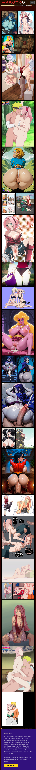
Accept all (10, 765)
